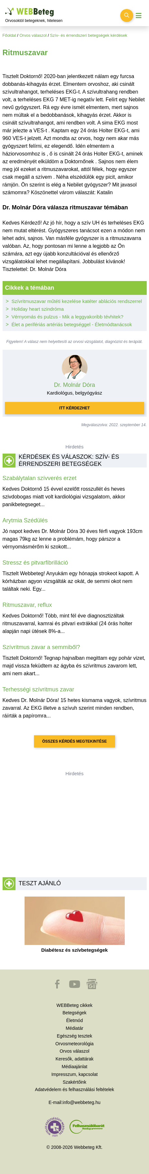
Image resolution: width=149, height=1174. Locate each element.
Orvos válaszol (33, 35)
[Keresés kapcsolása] (126, 15)
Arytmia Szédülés (25, 520)
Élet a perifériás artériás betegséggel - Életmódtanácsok (72, 324)
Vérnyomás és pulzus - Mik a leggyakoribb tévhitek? (67, 316)
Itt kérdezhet (74, 408)
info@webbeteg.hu (82, 1102)
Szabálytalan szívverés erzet (40, 478)
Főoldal (9, 35)
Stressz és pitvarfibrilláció (35, 562)
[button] (58, 987)
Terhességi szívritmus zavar (38, 689)
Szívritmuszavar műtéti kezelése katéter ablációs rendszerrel (77, 301)
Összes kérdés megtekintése (74, 741)
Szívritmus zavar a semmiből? (41, 647)
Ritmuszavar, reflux (27, 605)
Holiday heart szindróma (38, 309)
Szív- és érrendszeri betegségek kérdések (88, 35)
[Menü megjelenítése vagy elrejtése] (138, 15)
